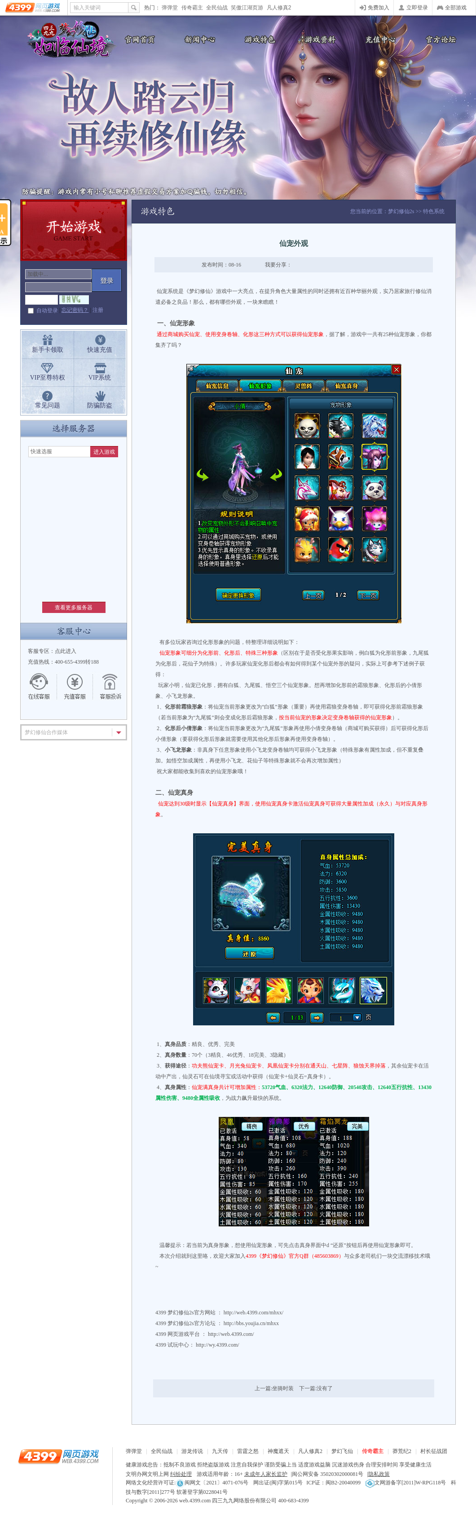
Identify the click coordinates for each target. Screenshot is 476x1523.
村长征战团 (433, 1451)
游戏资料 (319, 39)
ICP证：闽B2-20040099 (333, 1482)
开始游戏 (73, 230)
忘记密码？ (75, 310)
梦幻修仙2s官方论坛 (191, 1323)
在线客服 (43, 686)
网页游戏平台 (183, 1334)
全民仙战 (217, 7)
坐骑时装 (283, 1388)
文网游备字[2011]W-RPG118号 (406, 1482)
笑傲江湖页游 (247, 7)
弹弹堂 (170, 7)
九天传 (220, 1451)
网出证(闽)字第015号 (278, 1482)
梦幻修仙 (67, 40)
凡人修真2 (279, 7)
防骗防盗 (99, 405)
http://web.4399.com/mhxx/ (253, 1312)
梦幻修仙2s (401, 211)
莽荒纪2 (401, 1451)
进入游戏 (104, 452)
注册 (98, 310)
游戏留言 (106, 686)
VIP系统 (99, 377)
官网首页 (137, 39)
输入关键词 (87, 7)
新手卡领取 (47, 349)
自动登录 (47, 310)
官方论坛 (440, 39)
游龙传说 (192, 1451)
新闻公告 (198, 39)
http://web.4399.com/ (231, 1334)
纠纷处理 (181, 1474)
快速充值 (99, 349)
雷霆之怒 (248, 1451)
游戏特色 (258, 39)
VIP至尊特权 (48, 377)
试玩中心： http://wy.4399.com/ (203, 1345)
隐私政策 (379, 1474)
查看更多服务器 (74, 607)
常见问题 (47, 405)
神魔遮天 (278, 1451)
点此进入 (65, 651)
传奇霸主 (192, 7)
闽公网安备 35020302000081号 (327, 1474)
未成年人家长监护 (265, 1474)
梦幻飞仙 (342, 1451)
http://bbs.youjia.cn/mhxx (251, 1323)
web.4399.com (195, 1500)
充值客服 (75, 686)
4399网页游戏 (33, 7)
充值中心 (379, 39)
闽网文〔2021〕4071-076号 (212, 1482)
